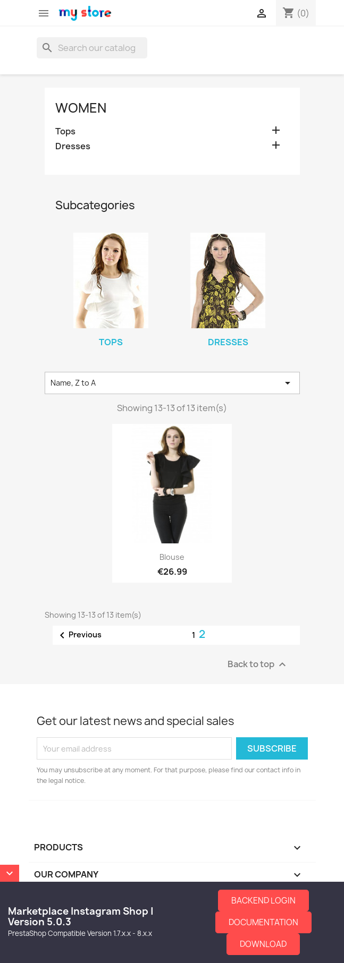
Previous (79, 635)
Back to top (258, 664)
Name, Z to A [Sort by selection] (172, 383)
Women (80, 108)
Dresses (72, 146)
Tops (65, 131)
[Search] (92, 47)
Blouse (172, 557)
